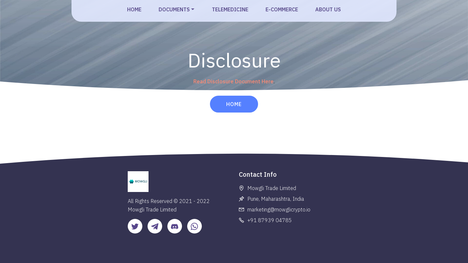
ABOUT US (328, 9)
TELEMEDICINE (230, 9)
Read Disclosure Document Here (233, 81)
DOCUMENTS (174, 9)
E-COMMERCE (282, 9)
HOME (134, 9)
